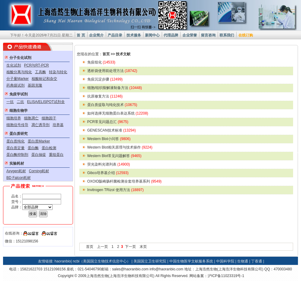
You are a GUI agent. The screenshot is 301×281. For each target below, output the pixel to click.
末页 (143, 247)
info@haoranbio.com (166, 269)
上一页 (102, 247)
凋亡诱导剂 (40, 125)
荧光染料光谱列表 (108, 164)
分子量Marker (17, 79)
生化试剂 (13, 65)
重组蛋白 (56, 154)
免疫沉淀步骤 (105, 79)
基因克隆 (35, 85)
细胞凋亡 (31, 118)
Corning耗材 (39, 171)
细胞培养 (13, 118)
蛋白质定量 (15, 148)
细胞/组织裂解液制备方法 (114, 88)
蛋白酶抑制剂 (17, 154)
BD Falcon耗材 (18, 178)
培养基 (58, 125)
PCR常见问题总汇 (107, 122)
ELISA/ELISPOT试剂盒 (46, 102)
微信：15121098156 (21, 241)
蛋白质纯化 (15, 141)
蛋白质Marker (39, 141)
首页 (106, 54)
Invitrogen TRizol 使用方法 (115, 190)
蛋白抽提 (38, 154)
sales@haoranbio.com (130, 269)
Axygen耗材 (16, 171)
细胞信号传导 (17, 125)
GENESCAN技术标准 (111, 130)
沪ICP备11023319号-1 (226, 276)
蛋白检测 (49, 148)
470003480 (283, 269)
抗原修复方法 (105, 96)
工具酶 (40, 72)
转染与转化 (58, 72)
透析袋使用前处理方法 (112, 71)
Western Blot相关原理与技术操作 (120, 147)
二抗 (20, 102)
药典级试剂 (15, 85)
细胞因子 (49, 118)
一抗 (10, 102)
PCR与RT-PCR (36, 65)
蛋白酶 (33, 148)
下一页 (130, 247)
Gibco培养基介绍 (108, 173)
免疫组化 (101, 62)
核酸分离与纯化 (19, 72)
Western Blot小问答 (109, 139)
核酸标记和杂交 (44, 79)
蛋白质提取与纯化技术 (112, 105)
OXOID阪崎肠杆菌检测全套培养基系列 (124, 181)
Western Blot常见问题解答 (114, 156)
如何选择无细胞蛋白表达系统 (117, 113)
